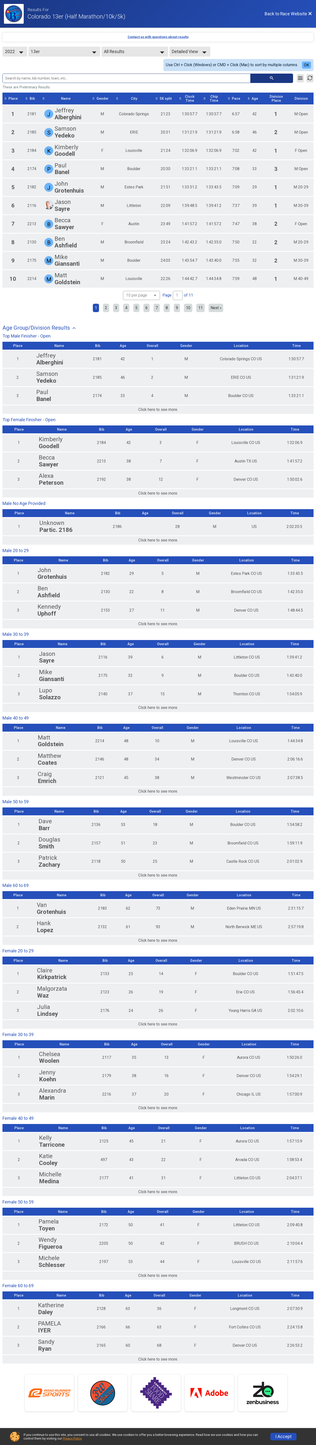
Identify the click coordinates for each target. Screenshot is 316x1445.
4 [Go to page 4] (126, 307)
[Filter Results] (300, 78)
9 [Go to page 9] (177, 307)
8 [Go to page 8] (167, 307)
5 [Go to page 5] (136, 307)
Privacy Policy (72, 1438)
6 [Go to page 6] (146, 307)
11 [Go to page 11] (200, 307)
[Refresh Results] (310, 78)
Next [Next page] (216, 307)
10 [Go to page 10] (188, 307)
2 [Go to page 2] (106, 307)
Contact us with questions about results (158, 37)
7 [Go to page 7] (157, 307)
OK (306, 65)
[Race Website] (15, 14)
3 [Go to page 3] (116, 307)
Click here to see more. (158, 409)
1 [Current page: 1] (96, 307)
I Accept (283, 1436)
